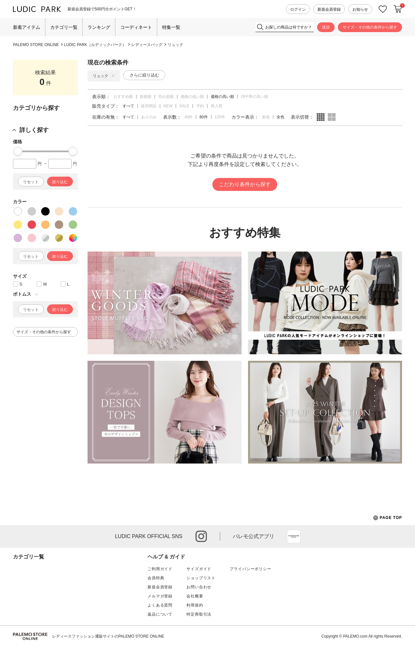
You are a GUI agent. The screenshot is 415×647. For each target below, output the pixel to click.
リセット (31, 182)
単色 (266, 117)
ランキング (99, 27)
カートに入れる (398, 9)
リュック (175, 45)
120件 (220, 117)
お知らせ (360, 9)
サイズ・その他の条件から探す (370, 27)
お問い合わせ (198, 587)
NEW (167, 106)
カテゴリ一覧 (63, 27)
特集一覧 (171, 27)
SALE (184, 106)
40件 (188, 117)
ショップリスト (201, 578)
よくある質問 (160, 605)
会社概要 (194, 596)
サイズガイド (198, 569)
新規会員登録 (329, 9)
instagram (201, 536)
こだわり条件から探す (245, 184)
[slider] (17, 151)
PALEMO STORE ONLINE (36, 45)
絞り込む (60, 182)
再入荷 (216, 106)
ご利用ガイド (160, 569)
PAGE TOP (387, 517)
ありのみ (149, 117)
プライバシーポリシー (250, 569)
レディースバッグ (146, 45)
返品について (160, 614)
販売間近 (149, 106)
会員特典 (156, 578)
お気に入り (383, 9)
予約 (200, 106)
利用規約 (194, 605)
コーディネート (136, 27)
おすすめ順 (123, 96)
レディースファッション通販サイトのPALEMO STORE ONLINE (108, 636)
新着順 (145, 96)
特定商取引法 (198, 614)
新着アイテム (26, 27)
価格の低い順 (192, 96)
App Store (293, 536)
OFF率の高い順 (254, 96)
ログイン (298, 9)
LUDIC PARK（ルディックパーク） (95, 45)
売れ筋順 (166, 96)
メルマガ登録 (160, 596)
